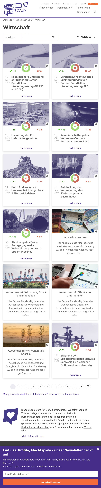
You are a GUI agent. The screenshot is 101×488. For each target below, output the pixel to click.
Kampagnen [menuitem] (83, 12)
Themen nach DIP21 (23, 20)
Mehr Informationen (32, 436)
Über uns (66, 4)
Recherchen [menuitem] (83, 7)
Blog (75, 4)
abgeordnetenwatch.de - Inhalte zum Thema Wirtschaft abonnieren (41, 394)
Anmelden (45, 4)
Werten (87, 427)
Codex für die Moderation (35, 427)
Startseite (7, 20)
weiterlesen (26, 96)
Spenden (93, 4)
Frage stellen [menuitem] (46, 7)
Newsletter (56, 4)
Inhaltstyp (10, 37)
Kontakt (83, 4)
